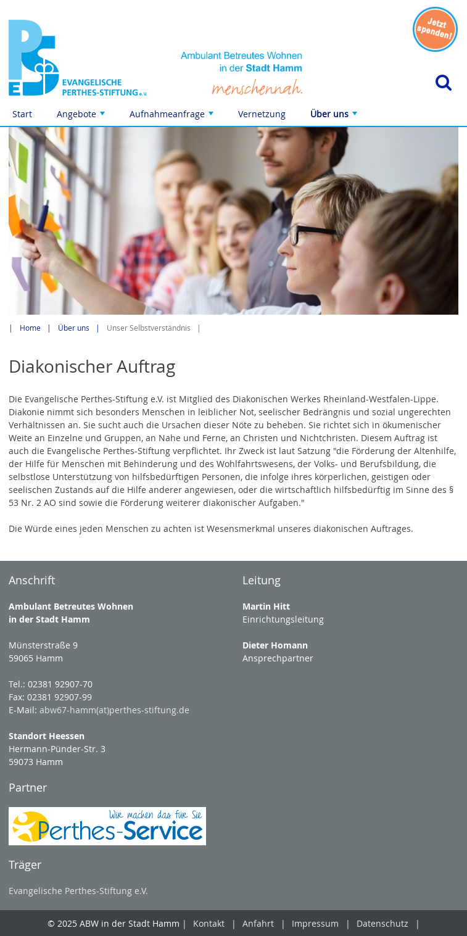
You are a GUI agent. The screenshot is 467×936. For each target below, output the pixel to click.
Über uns (335, 117)
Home (30, 328)
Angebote (82, 117)
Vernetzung (262, 114)
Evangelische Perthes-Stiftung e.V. (78, 891)
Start (22, 114)
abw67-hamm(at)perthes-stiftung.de (114, 710)
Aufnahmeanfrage (173, 117)
